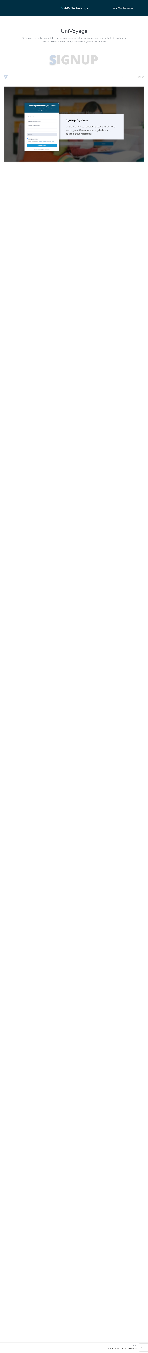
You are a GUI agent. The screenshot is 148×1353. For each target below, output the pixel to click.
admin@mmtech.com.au (123, 8)
